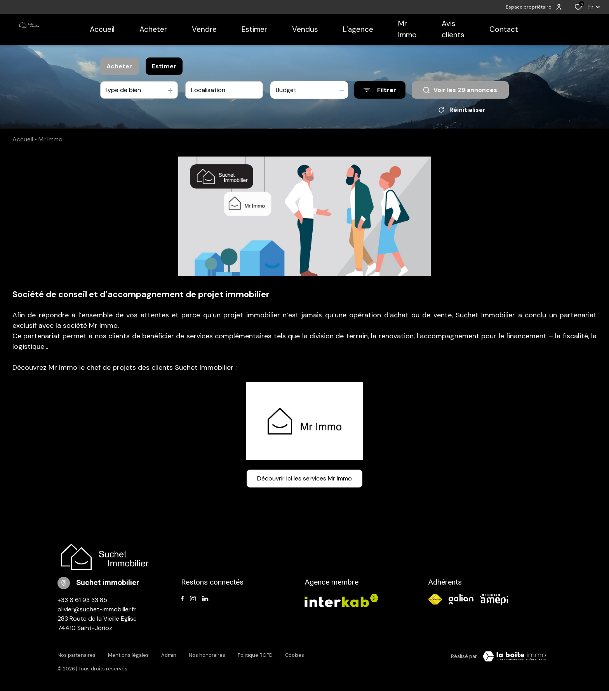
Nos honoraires (207, 655)
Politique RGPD (255, 655)
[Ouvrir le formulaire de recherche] (379, 90)
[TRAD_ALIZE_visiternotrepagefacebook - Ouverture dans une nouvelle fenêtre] (182, 599)
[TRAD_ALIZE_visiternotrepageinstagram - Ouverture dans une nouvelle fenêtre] (193, 599)
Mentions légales (128, 655)
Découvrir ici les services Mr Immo (304, 478)
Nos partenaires (76, 655)
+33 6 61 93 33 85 (82, 600)
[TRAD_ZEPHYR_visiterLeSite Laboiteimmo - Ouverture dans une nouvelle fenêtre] (514, 656)
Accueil (22, 139)
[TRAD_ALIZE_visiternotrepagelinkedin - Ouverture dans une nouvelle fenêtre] (205, 599)
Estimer (164, 66)
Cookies (294, 655)
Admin (168, 655)
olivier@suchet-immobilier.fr (96, 609)
